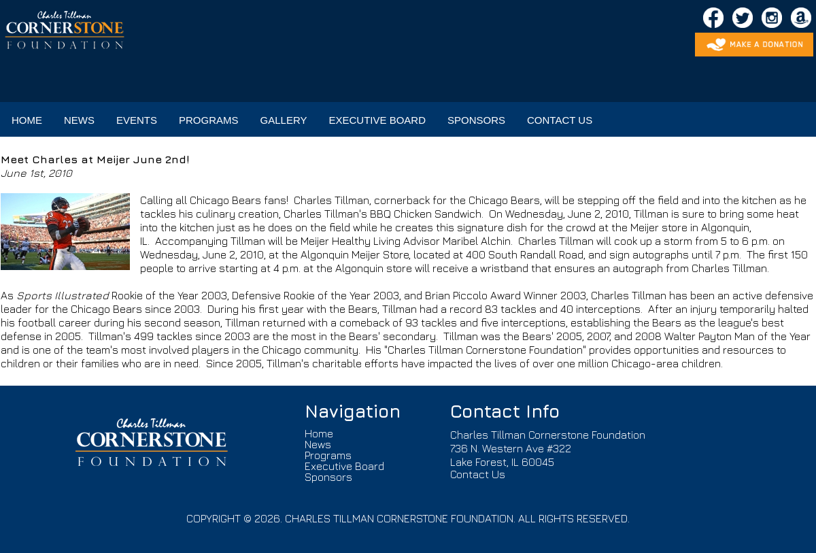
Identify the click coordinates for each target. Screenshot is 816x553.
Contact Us (477, 474)
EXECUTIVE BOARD (377, 120)
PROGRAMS (209, 120)
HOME (27, 120)
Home (319, 433)
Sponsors (328, 477)
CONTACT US (559, 120)
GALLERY (283, 120)
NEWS (79, 120)
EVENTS (136, 120)
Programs (328, 455)
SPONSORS (476, 120)
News (318, 444)
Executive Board (344, 466)
